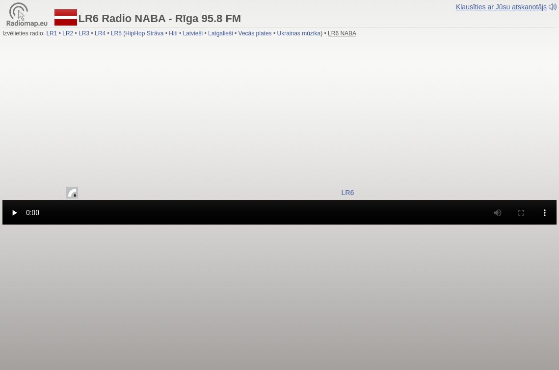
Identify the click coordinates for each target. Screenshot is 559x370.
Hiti (173, 33)
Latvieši (193, 33)
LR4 (100, 33)
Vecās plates (255, 33)
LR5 (116, 33)
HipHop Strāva (144, 33)
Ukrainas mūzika (299, 33)
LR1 (51, 33)
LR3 (84, 33)
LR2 (67, 33)
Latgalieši (220, 33)
